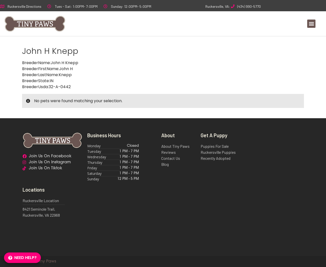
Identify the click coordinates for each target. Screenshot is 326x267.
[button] (311, 24)
